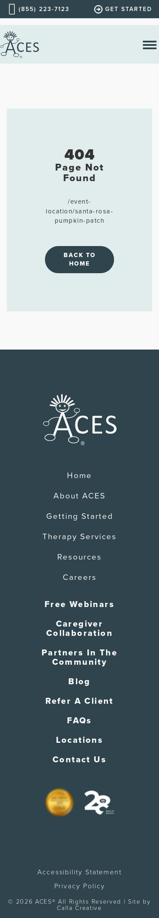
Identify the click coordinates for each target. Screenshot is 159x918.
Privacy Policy (79, 886)
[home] (19, 44)
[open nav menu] (149, 44)
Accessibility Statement (79, 872)
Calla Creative (79, 908)
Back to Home (80, 259)
